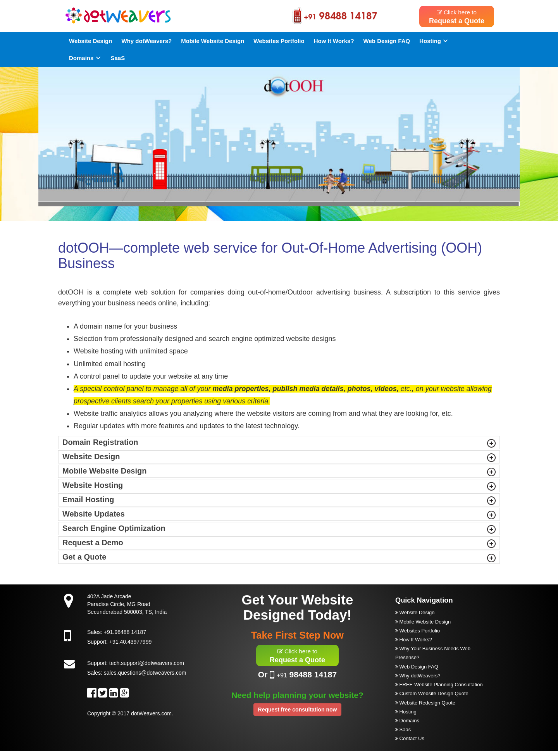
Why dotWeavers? (146, 41)
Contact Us (409, 738)
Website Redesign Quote (425, 703)
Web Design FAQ (386, 41)
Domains (85, 58)
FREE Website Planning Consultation (439, 684)
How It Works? (334, 41)
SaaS (118, 58)
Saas (403, 729)
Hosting (434, 41)
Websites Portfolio (278, 41)
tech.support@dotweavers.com (146, 663)
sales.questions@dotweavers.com (145, 673)
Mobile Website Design (212, 41)
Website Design (90, 41)
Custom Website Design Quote (431, 693)
